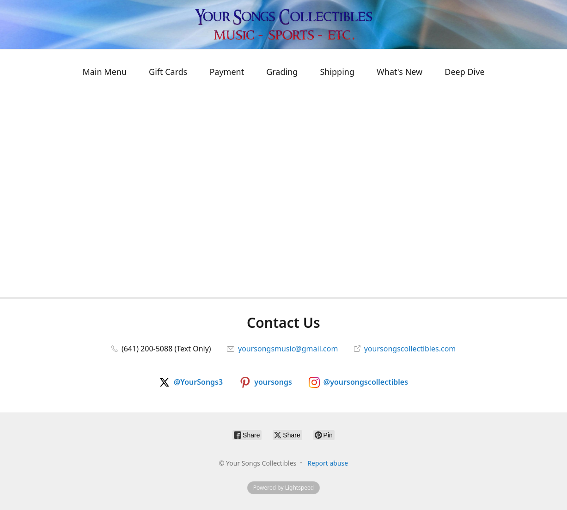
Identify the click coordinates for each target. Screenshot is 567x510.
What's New (399, 71)
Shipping (337, 71)
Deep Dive (464, 71)
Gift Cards (168, 71)
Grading (282, 71)
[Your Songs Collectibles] (283, 24)
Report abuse (327, 463)
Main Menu (104, 71)
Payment (226, 71)
